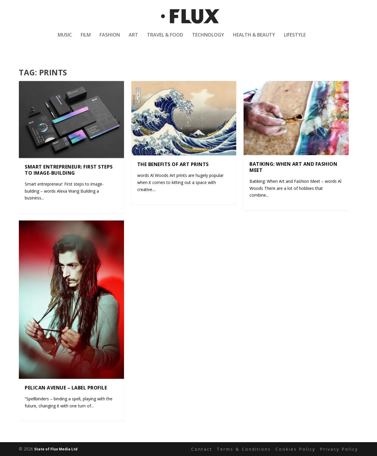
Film (86, 39)
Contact (201, 449)
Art (133, 39)
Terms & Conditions (244, 449)
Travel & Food (165, 39)
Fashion (110, 39)
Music (65, 39)
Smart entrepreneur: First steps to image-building (69, 170)
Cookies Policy (295, 449)
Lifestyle (295, 39)
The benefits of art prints (173, 164)
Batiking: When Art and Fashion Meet (293, 167)
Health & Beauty (254, 39)
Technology (208, 39)
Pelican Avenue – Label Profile (66, 387)
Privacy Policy (339, 449)
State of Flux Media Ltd (55, 449)
